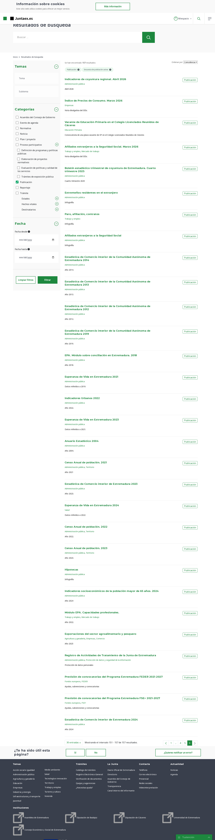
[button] (183, 19)
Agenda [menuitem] (174, 774)
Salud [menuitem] (47, 774)
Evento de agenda (27, 122)
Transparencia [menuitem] (114, 786)
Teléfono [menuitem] (143, 770)
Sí (75, 752)
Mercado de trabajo (90, 151)
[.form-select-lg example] (37, 78)
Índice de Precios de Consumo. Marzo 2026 (93, 101)
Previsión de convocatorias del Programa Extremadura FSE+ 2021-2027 (112, 698)
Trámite (22, 193)
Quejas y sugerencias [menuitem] (85, 783)
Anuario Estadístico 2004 (82, 441)
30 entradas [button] (75, 743)
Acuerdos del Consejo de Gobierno (35, 117)
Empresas (69, 105)
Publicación (24, 182)
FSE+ (84, 703)
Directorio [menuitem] (112, 774)
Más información (112, 6)
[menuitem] (31, 817)
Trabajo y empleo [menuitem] (53, 787)
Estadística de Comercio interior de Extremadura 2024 (101, 720)
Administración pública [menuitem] (23, 774)
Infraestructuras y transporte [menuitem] (26, 796)
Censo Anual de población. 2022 (86, 527)
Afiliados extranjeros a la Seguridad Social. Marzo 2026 (101, 147)
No (95, 752)
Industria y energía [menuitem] (21, 792)
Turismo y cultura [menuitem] (52, 791)
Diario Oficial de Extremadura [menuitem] (121, 770)
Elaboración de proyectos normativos (32, 161)
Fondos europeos (72, 681)
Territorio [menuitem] (49, 782)
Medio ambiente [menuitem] (52, 769)
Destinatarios (29, 209)
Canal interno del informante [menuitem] (121, 790)
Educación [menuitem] (17, 783)
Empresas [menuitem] (17, 787)
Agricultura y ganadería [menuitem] (24, 778)
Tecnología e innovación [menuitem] (56, 778)
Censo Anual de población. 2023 (86, 548)
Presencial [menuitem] (144, 778)
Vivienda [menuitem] (48, 796)
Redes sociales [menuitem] (145, 783)
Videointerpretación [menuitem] (148, 787)
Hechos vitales (29, 204)
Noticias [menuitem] (174, 770)
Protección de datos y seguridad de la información (108, 660)
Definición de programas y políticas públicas (38, 152)
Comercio (100, 638)
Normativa (23, 128)
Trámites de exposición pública (35, 176)
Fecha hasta (22, 249)
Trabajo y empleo (72, 151)
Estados (26, 198)
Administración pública (75, 84)
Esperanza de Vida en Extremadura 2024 (92, 505)
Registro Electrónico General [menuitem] (89, 774)
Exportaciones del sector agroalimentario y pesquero (100, 634)
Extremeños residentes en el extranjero (91, 193)
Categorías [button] (24, 109)
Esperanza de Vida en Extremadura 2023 (92, 420)
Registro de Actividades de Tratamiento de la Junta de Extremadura (110, 655)
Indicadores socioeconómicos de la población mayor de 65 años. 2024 (112, 591)
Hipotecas (71, 570)
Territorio (90, 467)
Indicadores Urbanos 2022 (82, 398)
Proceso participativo (29, 144)
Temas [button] (20, 66)
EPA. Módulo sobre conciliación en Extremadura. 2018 (101, 355)
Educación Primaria (73, 130)
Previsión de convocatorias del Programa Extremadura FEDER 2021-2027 (114, 677)
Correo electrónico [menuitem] (148, 774)
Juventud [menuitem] (17, 800)
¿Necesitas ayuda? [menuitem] (84, 787)
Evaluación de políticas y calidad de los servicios (37, 169)
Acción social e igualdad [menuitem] (24, 770)
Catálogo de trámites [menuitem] (85, 770)
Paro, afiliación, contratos (82, 214)
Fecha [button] (20, 223)
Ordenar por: (177, 62)
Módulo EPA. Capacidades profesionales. (92, 612)
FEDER (85, 681)
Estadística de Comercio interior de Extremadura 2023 (101, 484)
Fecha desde (22, 231)
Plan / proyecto (26, 139)
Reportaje (23, 187)
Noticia (21, 133)
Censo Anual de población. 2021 (86, 462)
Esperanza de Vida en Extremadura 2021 (91, 377)
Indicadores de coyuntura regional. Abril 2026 (95, 79)
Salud (67, 510)
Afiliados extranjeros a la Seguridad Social (93, 235)
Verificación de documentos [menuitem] (89, 778)
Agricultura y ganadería (75, 638)
